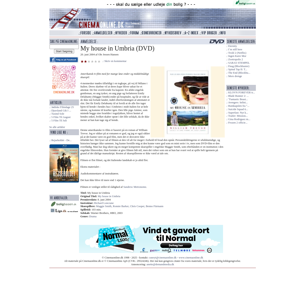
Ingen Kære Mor (237, 56)
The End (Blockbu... (239, 72)
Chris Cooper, (138, 206)
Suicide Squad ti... (238, 109)
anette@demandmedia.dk (160, 264)
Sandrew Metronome (134, 186)
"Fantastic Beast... (238, 99)
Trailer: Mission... (238, 115)
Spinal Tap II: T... (237, 69)
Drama (93, 216)
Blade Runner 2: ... (238, 95)
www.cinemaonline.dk (191, 257)
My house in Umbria (109, 196)
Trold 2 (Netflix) (237, 52)
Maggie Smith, (104, 206)
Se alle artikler (57, 127)
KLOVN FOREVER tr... (241, 92)
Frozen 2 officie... (237, 122)
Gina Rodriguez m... (239, 119)
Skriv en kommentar (115, 61)
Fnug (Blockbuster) (238, 66)
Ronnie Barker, (121, 206)
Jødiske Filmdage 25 (62, 107)
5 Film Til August (61, 117)
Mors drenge (235, 76)
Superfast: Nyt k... (238, 112)
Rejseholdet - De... (61, 140)
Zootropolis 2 (235, 59)
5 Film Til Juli (59, 120)
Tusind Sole (57, 113)
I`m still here (235, 49)
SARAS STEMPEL (239, 62)
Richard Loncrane (104, 203)
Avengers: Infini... (238, 102)
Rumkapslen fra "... (238, 105)
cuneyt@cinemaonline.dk (163, 257)
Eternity (232, 46)
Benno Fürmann (154, 206)
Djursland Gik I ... (61, 110)
